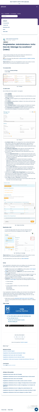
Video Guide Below (25, 258)
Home (2, 13)
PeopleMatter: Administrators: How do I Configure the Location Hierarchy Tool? (17, 388)
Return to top (6, 345)
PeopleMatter (7, 13)
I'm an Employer (13, 13)
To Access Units (6, 23)
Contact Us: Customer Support (9, 351)
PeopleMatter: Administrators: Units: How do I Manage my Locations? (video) (17, 392)
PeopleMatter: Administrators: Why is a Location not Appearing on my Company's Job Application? (19, 385)
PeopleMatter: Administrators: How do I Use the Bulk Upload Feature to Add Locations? (19, 376)
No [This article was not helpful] (22, 336)
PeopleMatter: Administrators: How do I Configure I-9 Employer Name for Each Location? (19, 382)
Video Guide (5, 31)
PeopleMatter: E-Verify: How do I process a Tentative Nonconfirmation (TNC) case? (18, 359)
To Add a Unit (5, 25)
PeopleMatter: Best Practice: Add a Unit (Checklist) (12, 355)
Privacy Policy (10, 409)
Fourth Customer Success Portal (12, 38)
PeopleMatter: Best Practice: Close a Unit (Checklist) (13, 378)
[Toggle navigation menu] (37, 6)
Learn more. (26, 1)
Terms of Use (3, 409)
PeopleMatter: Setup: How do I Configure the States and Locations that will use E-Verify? (19, 390)
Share (5, 42)
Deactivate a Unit (6, 27)
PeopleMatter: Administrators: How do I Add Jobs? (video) (13, 357)
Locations (19, 13)
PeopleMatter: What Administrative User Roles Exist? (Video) (14, 353)
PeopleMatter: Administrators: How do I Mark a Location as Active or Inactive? (17, 380)
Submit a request (24, 342)
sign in (7, 365)
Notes (4, 29)
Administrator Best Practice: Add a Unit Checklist (24, 298)
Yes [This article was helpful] (16, 336)
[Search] (9, 16)
